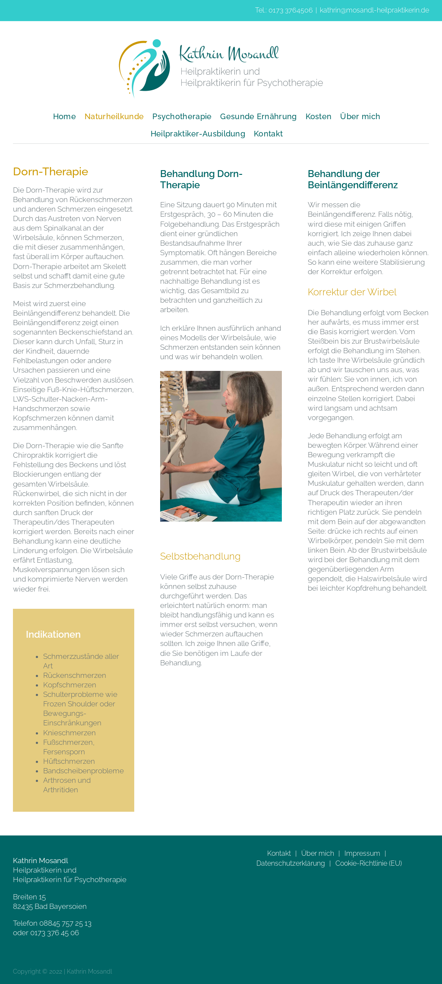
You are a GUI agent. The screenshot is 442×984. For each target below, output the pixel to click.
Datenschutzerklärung (290, 863)
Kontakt (279, 853)
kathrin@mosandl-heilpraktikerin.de (374, 10)
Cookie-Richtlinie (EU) (368, 863)
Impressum (362, 853)
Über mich (317, 853)
